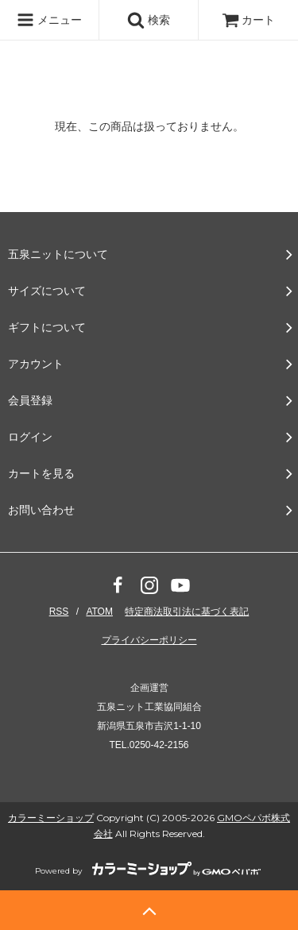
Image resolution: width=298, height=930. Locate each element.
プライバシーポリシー (149, 640)
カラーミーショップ (51, 818)
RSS (59, 611)
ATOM (99, 611)
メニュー (49, 20)
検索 (148, 20)
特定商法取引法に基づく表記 (187, 611)
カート (249, 20)
